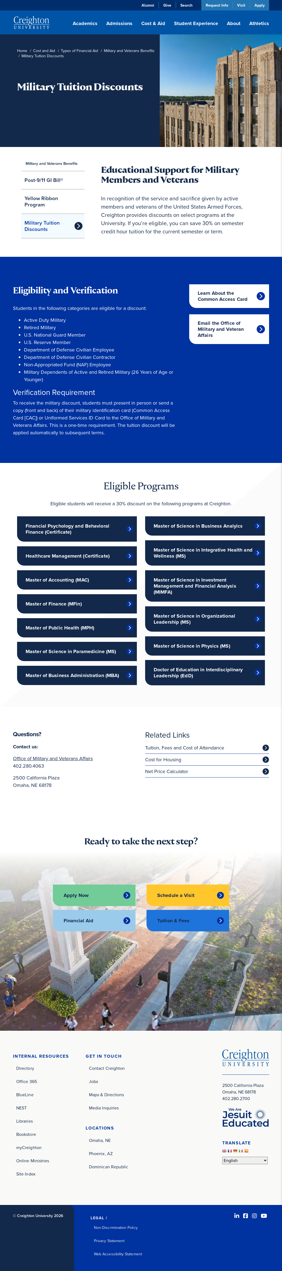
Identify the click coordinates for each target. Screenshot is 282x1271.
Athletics (259, 23)
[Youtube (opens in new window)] (264, 1216)
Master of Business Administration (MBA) (72, 675)
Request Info (216, 5)
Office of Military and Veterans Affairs (53, 758)
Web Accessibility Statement (118, 1254)
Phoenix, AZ (101, 1153)
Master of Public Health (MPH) (60, 627)
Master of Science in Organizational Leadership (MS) (194, 619)
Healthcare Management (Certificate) (68, 556)
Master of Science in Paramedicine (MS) (71, 651)
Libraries (24, 1121)
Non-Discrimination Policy (116, 1227)
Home (22, 50)
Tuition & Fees (173, 920)
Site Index (26, 1174)
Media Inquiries (104, 1107)
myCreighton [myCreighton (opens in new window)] (29, 1147)
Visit (241, 5)
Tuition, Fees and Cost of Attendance (184, 747)
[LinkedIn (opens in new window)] (236, 1216)
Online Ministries (32, 1160)
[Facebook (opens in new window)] (245, 1216)
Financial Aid (78, 920)
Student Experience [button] (196, 23)
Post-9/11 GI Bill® (44, 180)
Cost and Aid (44, 50)
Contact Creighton (107, 1068)
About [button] (233, 23)
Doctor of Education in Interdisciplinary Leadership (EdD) (198, 672)
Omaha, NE (100, 1140)
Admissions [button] (119, 23)
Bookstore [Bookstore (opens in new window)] (26, 1134)
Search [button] (186, 5)
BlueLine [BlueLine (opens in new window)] (25, 1094)
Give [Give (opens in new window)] (167, 5)
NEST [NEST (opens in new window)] (21, 1107)
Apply (259, 5)
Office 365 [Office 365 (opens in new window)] (26, 1081)
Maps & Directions (106, 1094)
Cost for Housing (163, 759)
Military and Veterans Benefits (129, 50)
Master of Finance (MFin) (54, 603)
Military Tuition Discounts (42, 226)
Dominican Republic (108, 1166)
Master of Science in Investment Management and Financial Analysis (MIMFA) (195, 586)
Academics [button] (85, 23)
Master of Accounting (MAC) (57, 579)
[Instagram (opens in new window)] (254, 1216)
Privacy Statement (109, 1240)
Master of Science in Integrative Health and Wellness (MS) (203, 553)
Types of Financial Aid (79, 50)
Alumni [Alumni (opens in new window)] (147, 5)
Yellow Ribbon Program (41, 201)
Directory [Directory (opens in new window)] (25, 1068)
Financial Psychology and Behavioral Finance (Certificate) (67, 529)
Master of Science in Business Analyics (198, 526)
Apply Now (76, 895)
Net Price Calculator (166, 771)
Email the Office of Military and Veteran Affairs (221, 329)
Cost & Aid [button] (153, 23)
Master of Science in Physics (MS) (192, 646)
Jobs (93, 1081)
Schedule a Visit (175, 895)
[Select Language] (245, 1160)
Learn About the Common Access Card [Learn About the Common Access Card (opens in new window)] (223, 296)
